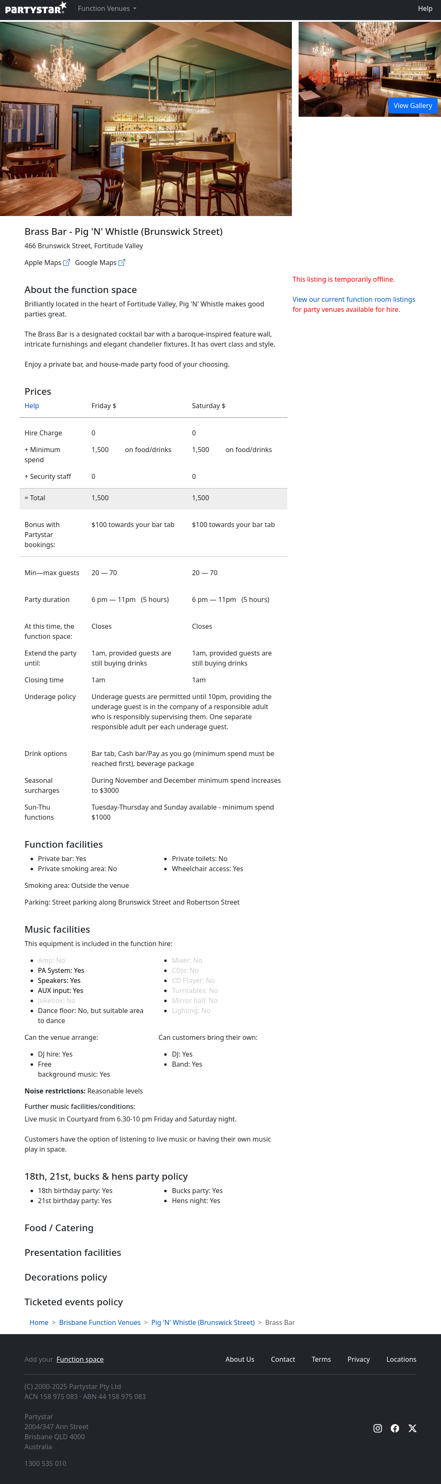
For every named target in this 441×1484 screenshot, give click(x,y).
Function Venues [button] (105, 8)
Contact (283, 1359)
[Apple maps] (66, 262)
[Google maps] (122, 262)
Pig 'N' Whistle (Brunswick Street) (203, 1322)
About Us (240, 1359)
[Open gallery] (370, 69)
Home (39, 1322)
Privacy (359, 1359)
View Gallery (413, 105)
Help (425, 8)
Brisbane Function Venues (100, 1322)
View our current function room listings (353, 299)
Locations (402, 1359)
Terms (321, 1359)
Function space (80, 1359)
